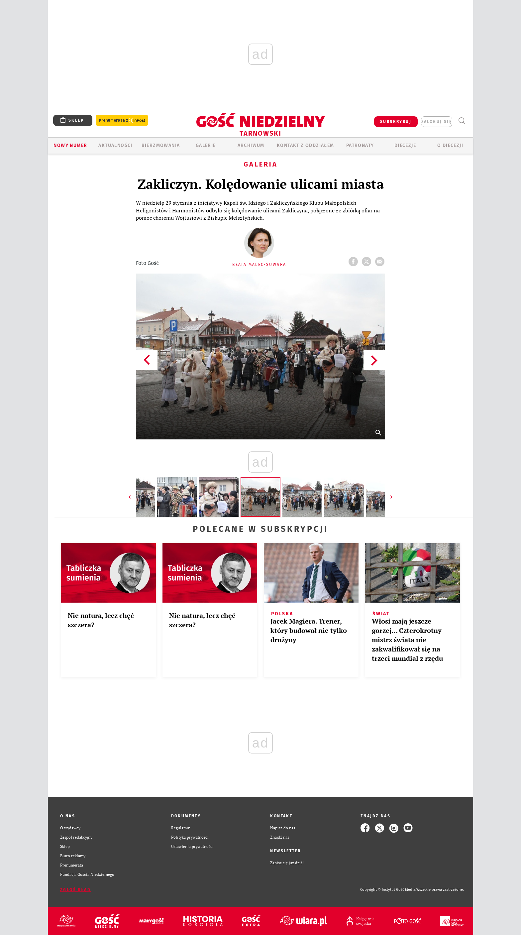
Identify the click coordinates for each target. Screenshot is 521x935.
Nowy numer (70, 145)
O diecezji (450, 145)
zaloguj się (436, 121)
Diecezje (405, 145)
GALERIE (206, 145)
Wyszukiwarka (462, 121)
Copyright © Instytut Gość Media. (388, 889)
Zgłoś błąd (75, 889)
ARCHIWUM (251, 145)
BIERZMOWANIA (161, 145)
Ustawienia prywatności (192, 846)
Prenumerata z (122, 120)
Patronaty (360, 145)
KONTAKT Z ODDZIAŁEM (305, 145)
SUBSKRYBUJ (395, 121)
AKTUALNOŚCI (115, 145)
